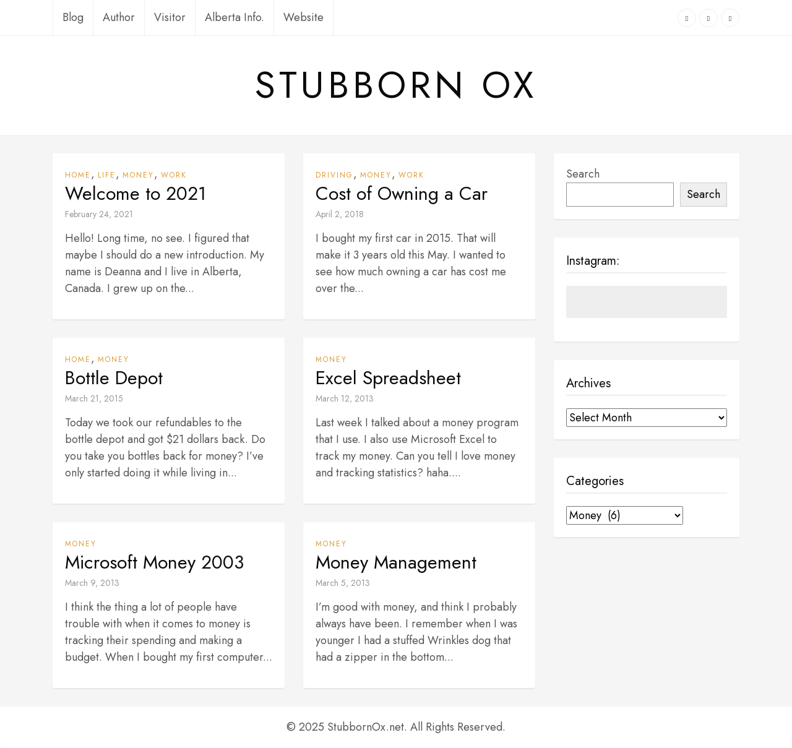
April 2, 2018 (340, 214)
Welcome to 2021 (135, 194)
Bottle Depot (114, 378)
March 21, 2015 (94, 398)
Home (78, 175)
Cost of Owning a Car (402, 194)
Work (174, 175)
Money (138, 175)
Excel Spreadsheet (388, 378)
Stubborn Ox (396, 85)
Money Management (396, 562)
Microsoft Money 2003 (154, 562)
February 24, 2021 (99, 214)
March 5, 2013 (343, 583)
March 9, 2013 (92, 583)
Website (303, 17)
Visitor (170, 17)
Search (583, 174)
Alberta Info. (234, 17)
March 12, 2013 (345, 398)
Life (107, 175)
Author (119, 17)
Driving (334, 175)
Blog (73, 17)
